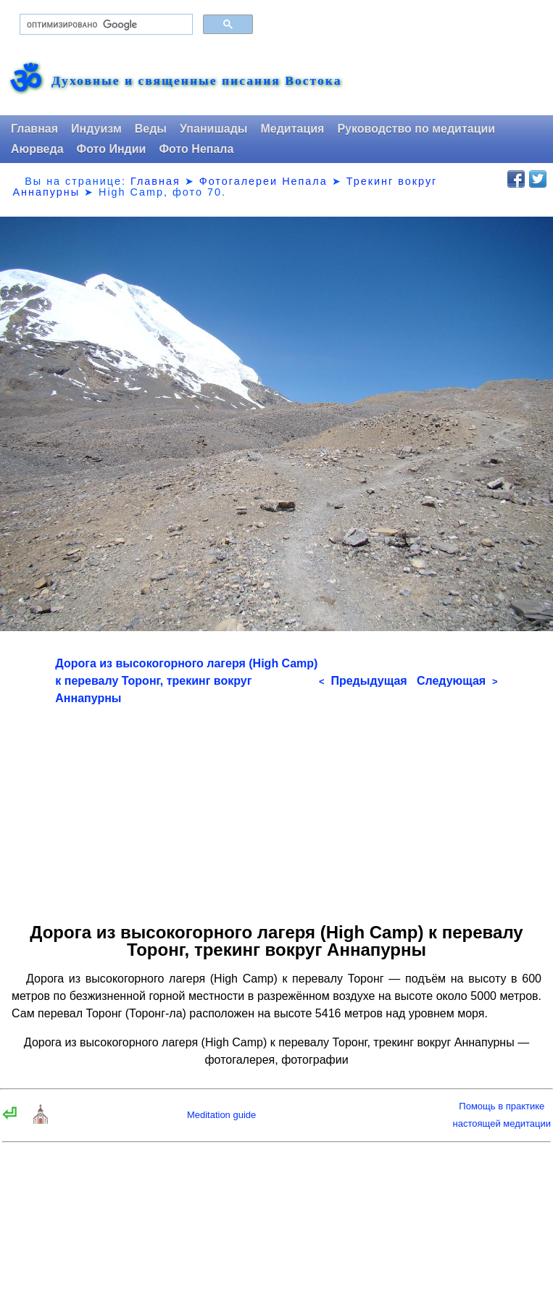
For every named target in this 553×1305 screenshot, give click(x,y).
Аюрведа (37, 149)
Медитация (292, 128)
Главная (34, 128)
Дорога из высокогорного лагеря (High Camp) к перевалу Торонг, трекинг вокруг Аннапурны (186, 680)
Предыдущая (363, 681)
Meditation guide (221, 1114)
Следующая (457, 681)
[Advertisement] (276, 808)
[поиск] (105, 24)
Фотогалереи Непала (263, 181)
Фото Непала (196, 149)
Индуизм (96, 128)
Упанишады (213, 128)
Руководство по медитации (416, 128)
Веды (151, 128)
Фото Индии (111, 149)
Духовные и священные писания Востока (196, 81)
